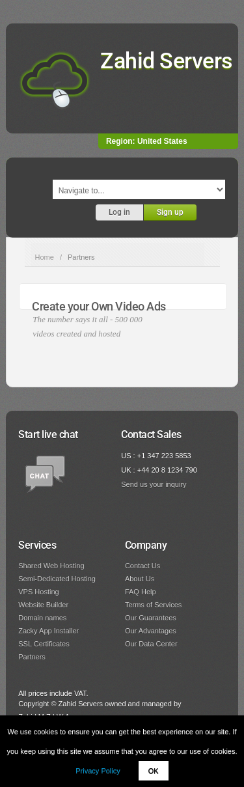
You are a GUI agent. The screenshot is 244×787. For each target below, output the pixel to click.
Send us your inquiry (153, 484)
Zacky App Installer (48, 631)
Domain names (42, 618)
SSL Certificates (43, 644)
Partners (32, 657)
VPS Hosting (38, 592)
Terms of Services (153, 605)
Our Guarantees (150, 618)
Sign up (170, 212)
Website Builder (43, 605)
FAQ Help (140, 592)
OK (153, 771)
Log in (119, 212)
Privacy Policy (97, 771)
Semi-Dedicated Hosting (57, 579)
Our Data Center (151, 644)
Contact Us (142, 566)
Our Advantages (150, 631)
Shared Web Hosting (51, 566)
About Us (139, 579)
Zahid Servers (166, 61)
